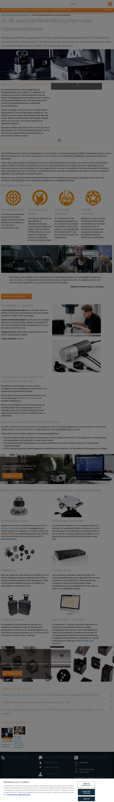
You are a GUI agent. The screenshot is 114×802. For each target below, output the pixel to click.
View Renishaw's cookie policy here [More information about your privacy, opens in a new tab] (18, 798)
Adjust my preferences (86, 788)
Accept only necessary (86, 795)
